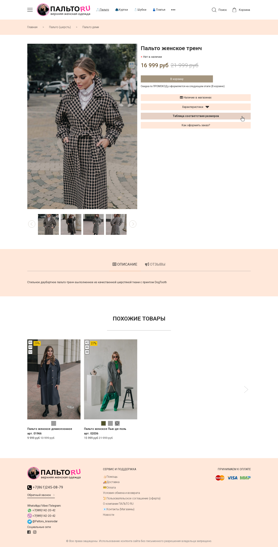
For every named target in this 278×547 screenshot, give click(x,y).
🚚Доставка (111, 482)
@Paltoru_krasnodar (42, 521)
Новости (108, 514)
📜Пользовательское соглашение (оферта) (131, 498)
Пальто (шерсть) (60, 27)
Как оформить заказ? (196, 125)
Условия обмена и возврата (121, 493)
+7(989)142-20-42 (41, 510)
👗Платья (158, 9)
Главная (32, 27)
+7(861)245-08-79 (45, 487)
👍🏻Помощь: (110, 476)
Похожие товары (139, 318)
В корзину (177, 79)
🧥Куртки (121, 9)
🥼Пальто (102, 9)
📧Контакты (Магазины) (118, 509)
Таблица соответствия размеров (195, 116)
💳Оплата (109, 487)
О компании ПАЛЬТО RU (118, 503)
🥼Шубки (140, 9)
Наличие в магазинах (196, 97)
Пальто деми (90, 27)
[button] (31, 224)
